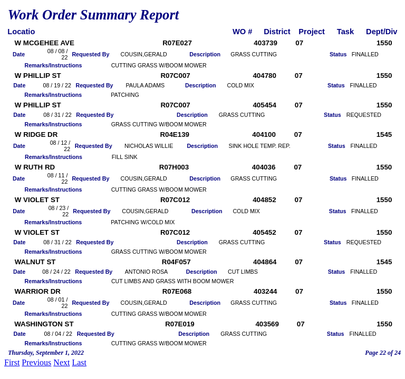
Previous (36, 362)
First (12, 362)
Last (79, 362)
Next (61, 362)
